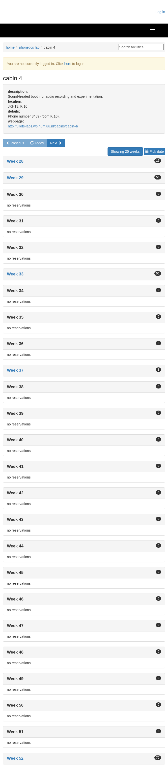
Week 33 (15, 274)
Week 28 (15, 161)
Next (56, 143)
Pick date (154, 151)
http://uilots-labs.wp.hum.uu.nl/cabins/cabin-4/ (43, 126)
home (10, 47)
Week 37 (15, 370)
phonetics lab (29, 47)
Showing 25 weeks (125, 151)
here (67, 64)
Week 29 (15, 178)
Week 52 (15, 758)
